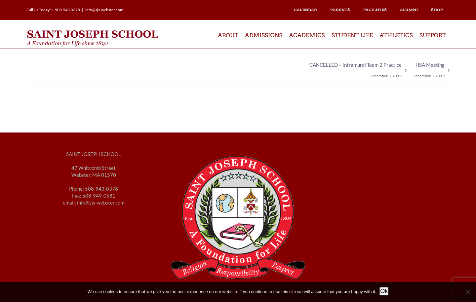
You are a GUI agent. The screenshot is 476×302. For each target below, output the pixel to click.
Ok (384, 291)
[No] (467, 292)
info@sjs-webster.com (104, 9)
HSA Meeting (429, 72)
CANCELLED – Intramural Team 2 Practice (355, 72)
